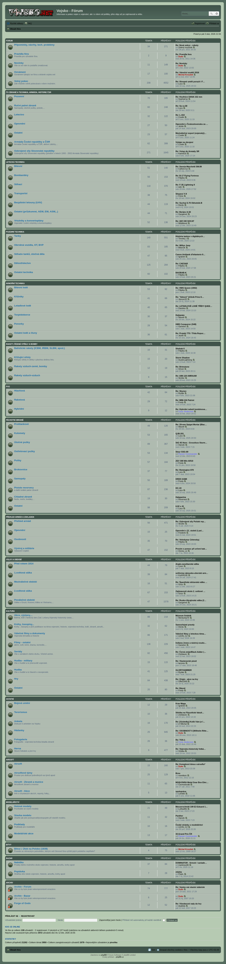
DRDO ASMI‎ (181, 479)
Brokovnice (20, 469)
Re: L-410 (180, 115)
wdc (180, 187)
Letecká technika (15, 162)
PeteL (181, 874)
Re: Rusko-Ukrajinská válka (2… (191, 600)
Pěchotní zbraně (14, 420)
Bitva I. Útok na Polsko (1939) (31, 848)
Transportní (20, 193)
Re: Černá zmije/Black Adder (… (191, 652)
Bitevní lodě (21, 287)
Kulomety (19, 433)
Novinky (18, 63)
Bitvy (8, 845)
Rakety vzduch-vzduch (27, 375)
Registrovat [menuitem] (200, 23)
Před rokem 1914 (23, 563)
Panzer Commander (187, 454)
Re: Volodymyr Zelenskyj (187, 540)
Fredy (180, 402)
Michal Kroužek (185, 75)
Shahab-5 (180, 348)
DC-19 (178, 488)
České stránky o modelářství (189, 825)
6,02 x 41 (180, 506)
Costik (181, 117)
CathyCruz (183, 169)
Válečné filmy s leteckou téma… (191, 634)
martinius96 (183, 865)
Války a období (14, 560)
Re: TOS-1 (180, 740)
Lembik (181, 794)
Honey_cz (182, 551)
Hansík (181, 445)
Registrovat (28, 916)
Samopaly (19, 478)
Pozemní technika (15, 232)
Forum (9, 41)
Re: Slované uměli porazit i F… (190, 81)
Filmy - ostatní (22, 642)
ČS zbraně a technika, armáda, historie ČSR (28, 92)
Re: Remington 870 (185, 470)
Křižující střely (22, 357)
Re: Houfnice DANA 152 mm (189, 97)
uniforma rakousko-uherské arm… (192, 573)
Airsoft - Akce (22, 791)
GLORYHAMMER (184, 670)
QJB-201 (180, 434)
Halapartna (181, 497)
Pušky (17, 460)
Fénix (180, 196)
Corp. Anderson (185, 411)
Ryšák (181, 393)
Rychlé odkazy (16, 23)
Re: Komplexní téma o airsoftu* (190, 764)
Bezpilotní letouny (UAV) (28, 202)
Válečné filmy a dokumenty (29, 633)
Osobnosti (20, 539)
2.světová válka (23, 590)
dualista (181, 906)
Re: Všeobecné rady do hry (188, 904)
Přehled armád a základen (20, 517)
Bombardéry (21, 175)
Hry (16, 678)
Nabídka (18, 862)
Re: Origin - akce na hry (187, 679)
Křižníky (18, 296)
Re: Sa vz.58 (181, 106)
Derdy (181, 205)
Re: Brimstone (182, 367)
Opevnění (19, 123)
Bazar (9, 858)
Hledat (211, 13)
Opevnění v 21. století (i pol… (189, 531)
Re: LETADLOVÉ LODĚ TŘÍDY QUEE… (194, 306)
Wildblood (182, 223)
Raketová (19, 399)
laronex (181, 663)
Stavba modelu (22, 815)
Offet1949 (182, 681)
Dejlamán (180, 315)
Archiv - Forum (22, 886)
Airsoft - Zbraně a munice (28, 782)
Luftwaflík (182, 809)
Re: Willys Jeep (183, 245)
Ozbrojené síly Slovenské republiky (34, 150)
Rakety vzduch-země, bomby (30, 366)
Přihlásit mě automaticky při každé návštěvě (143, 920)
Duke (180, 56)
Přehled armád (22, 521)
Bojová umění (22, 703)
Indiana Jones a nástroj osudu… (191, 643)
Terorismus (20, 712)
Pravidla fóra (21, 53)
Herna (17, 748)
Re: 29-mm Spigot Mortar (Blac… (191, 424)
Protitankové (21, 424)
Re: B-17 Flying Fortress (187, 176)
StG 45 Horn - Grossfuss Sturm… (191, 443)
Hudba (18, 669)
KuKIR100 (182, 575)
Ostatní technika (23, 272)
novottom (182, 775)
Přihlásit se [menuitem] (214, 23)
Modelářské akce (23, 833)
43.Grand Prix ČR (184, 834)
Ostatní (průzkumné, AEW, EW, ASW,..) (36, 211)
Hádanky (19, 730)
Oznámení (20, 72)
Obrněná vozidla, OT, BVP (28, 245)
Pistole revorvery (24, 487)
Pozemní (19, 96)
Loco (180, 84)
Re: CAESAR (182, 263)
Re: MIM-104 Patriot (185, 400)
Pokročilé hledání (216, 13)
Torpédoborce (22, 314)
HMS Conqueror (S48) (186, 324)
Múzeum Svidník (183, 616)
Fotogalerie (20, 739)
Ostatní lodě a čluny (25, 333)
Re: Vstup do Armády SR (187, 151)
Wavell (181, 317)
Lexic (180, 566)
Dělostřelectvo (22, 263)
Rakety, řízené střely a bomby (21, 344)
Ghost (181, 369)
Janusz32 (182, 299)
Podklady (19, 824)
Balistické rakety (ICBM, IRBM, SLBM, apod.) (39, 348)
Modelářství (12, 802)
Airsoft (10, 760)
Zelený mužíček (185, 47)
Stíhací (18, 184)
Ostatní (18, 132)
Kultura (10, 611)
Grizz (180, 584)
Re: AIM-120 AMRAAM (186, 376)
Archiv (9, 883)
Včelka (181, 751)
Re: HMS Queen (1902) (186, 288)
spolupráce (181, 791)
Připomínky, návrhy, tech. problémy (34, 44)
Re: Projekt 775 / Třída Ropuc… (190, 333)
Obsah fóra (15, 950)
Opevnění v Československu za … (192, 124)
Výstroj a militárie (24, 548)
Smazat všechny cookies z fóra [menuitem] (173, 950)
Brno (178, 773)
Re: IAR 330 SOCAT (185, 221)
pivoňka (113, 942)
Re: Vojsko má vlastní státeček (190, 887)
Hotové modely (22, 806)
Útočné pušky (22, 442)
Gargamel (182, 214)
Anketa (18, 721)
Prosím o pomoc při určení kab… (191, 549)
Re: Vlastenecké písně (186, 661)
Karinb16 (182, 153)
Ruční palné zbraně (25, 105)
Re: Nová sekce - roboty (187, 45)
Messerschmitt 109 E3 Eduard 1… (192, 807)
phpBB (103, 955)
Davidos (182, 308)
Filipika (181, 178)
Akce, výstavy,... (23, 615)
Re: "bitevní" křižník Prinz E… (190, 297)
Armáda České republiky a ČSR (32, 141)
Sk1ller (181, 378)
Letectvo (19, 114)
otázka (179, 872)
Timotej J (182, 238)
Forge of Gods (22, 903)
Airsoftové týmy (23, 772)
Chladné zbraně (23, 496)
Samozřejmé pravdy (185, 625)
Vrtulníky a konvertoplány (28, 220)
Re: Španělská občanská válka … (191, 582)
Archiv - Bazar (22, 895)
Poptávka (19, 871)
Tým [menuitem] (153, 950)
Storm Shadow (183, 358)
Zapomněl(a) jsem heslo (110, 920)
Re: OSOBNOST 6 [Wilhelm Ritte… (192, 731)
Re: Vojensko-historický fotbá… (191, 749)
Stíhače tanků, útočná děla (29, 254)
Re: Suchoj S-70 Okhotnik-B (189, 203)
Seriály (18, 651)
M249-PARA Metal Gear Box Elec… (192, 782)
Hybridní (19, 408)
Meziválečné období (25, 581)
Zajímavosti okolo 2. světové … (190, 591)
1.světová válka (23, 572)
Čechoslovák (184, 784)
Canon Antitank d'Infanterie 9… (190, 254)
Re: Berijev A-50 (183, 212)
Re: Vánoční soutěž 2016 (187, 72)
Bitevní (18, 166)
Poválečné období (24, 600)
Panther (179, 816)
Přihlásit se (11, 916)
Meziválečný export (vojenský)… (191, 133)
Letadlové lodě (22, 305)
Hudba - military (23, 660)
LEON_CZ (183, 636)
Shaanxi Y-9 (181, 194)
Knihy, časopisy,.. (24, 624)
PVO (8, 387)
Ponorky (19, 323)
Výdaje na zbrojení (184, 142)
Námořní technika (15, 283)
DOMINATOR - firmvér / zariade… (191, 863)
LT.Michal (182, 724)
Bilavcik (181, 247)
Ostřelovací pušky (24, 451)
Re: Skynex (181, 391)
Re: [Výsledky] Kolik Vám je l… (190, 722)
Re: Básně (180, 688)
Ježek (181, 126)
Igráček (181, 257)
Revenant (182, 499)
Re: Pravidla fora (183, 54)
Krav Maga (181, 703)
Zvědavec (182, 654)
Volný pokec (21, 81)
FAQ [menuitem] (30, 23)
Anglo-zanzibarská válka (187, 564)
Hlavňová (19, 390)
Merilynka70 (183, 618)
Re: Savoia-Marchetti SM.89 (189, 166)
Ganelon (182, 326)
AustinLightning (185, 360)
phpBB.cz (120, 957)
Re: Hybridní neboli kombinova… (191, 409)
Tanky (17, 236)
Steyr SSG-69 (182, 452)
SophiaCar (183, 99)
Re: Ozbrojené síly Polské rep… (191, 521)
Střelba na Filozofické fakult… (190, 713)
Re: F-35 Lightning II (185, 185)
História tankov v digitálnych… (190, 236)
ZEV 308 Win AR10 (184, 461)
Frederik (182, 533)
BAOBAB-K (181, 273)
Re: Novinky (181, 63)
